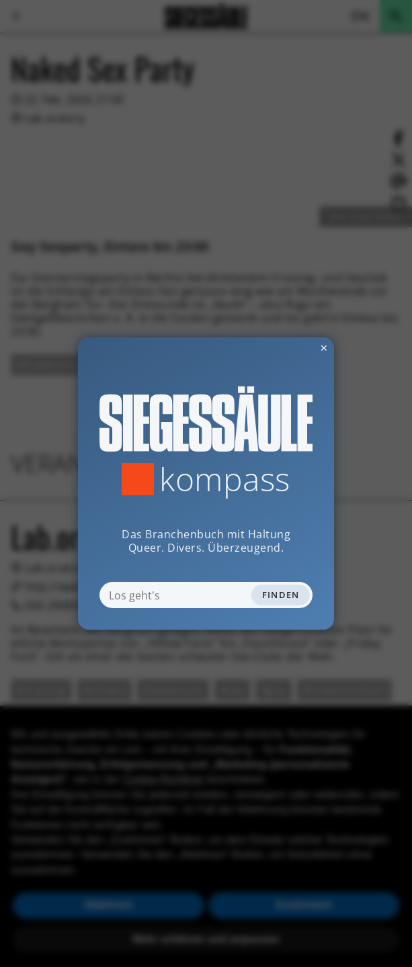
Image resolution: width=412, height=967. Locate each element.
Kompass (224, 479)
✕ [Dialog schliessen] (291, 347)
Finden (281, 595)
